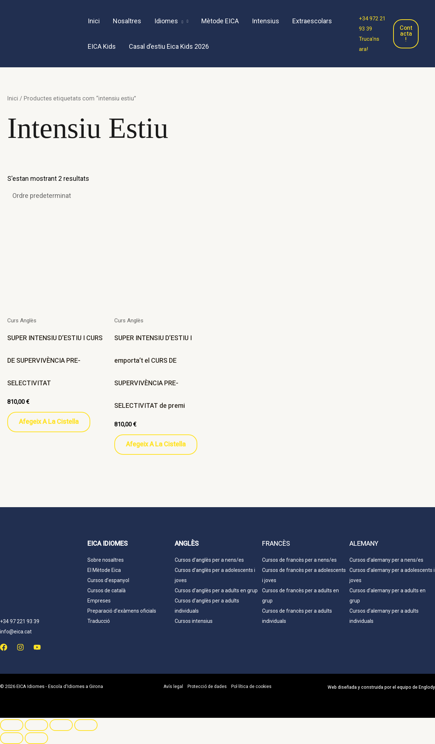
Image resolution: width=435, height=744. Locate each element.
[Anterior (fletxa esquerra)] (11, 738)
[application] (180, 21)
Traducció (98, 621)
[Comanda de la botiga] (66, 195)
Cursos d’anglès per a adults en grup (216, 590)
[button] (171, 21)
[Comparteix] (61, 725)
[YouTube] (37, 647)
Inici (12, 98)
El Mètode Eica (104, 570)
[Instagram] (20, 647)
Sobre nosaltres (105, 560)
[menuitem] (225, 46)
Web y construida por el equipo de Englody (381, 687)
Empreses (99, 601)
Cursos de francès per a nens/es (299, 560)
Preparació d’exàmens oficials (121, 611)
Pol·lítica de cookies (251, 686)
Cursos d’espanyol (108, 580)
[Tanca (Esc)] (86, 725)
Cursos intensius (194, 621)
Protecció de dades (207, 686)
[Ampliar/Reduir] (11, 725)
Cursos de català (106, 590)
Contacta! (406, 34)
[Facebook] (3, 647)
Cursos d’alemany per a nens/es (386, 560)
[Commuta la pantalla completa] (36, 725)
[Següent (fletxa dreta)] (36, 738)
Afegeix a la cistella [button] (49, 422)
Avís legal (173, 686)
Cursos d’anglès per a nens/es (209, 560)
